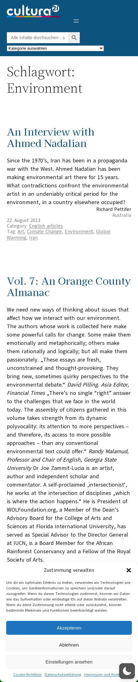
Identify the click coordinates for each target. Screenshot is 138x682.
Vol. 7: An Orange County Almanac (69, 286)
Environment (79, 231)
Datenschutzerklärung (63, 674)
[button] (129, 570)
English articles (46, 226)
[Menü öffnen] (76, 21)
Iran (33, 237)
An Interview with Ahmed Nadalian (50, 137)
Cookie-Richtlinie (27, 674)
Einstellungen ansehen (69, 661)
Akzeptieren (69, 627)
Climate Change (44, 231)
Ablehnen (69, 644)
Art (21, 231)
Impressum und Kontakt (104, 674)
